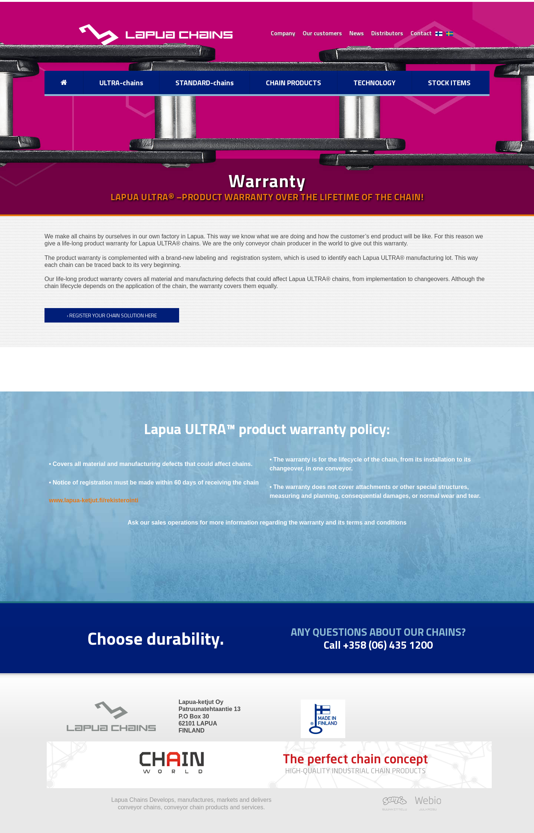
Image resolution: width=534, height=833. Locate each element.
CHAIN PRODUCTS (293, 82)
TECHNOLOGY (374, 82)
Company (283, 33)
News (356, 33)
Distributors (387, 33)
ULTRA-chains (121, 82)
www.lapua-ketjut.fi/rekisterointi (93, 500)
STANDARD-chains (204, 82)
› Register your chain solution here (112, 315)
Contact (421, 33)
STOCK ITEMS (449, 82)
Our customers (322, 33)
